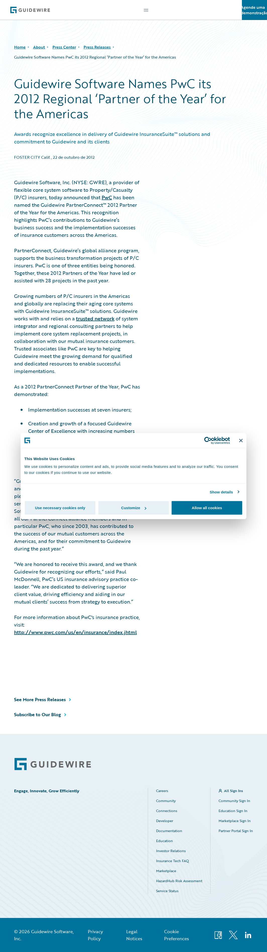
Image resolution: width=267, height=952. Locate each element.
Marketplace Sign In (235, 820)
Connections (166, 810)
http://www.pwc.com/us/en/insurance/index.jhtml (75, 632)
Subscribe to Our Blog (37, 714)
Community (166, 800)
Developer (164, 820)
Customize (133, 508)
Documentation (169, 830)
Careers (162, 790)
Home (20, 47)
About (39, 47)
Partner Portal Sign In (236, 830)
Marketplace (166, 870)
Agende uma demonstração (254, 10)
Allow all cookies (207, 508)
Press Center (64, 47)
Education (164, 840)
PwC (107, 197)
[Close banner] (241, 440)
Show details (221, 492)
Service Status (167, 890)
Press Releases (97, 47)
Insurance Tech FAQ (172, 860)
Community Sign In (234, 800)
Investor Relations (171, 850)
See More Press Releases (40, 699)
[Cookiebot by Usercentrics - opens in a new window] (208, 440)
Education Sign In (233, 810)
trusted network (95, 318)
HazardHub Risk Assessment (179, 880)
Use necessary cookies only (60, 508)
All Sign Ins (233, 790)
